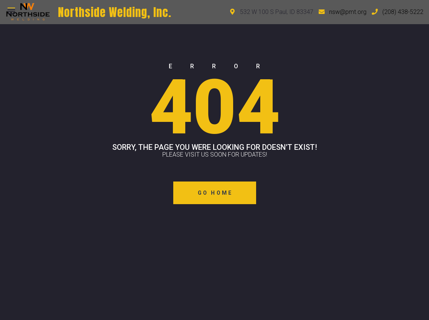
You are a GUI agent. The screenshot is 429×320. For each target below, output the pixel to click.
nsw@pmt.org (347, 11)
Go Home (215, 193)
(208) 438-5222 (402, 11)
